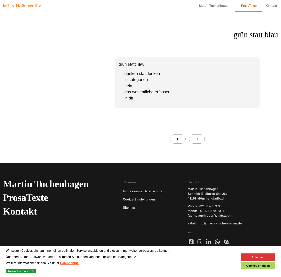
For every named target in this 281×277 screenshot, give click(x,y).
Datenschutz (69, 263)
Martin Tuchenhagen (214, 5)
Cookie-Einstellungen (139, 199)
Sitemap (129, 207)
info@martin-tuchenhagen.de (220, 223)
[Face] (191, 243)
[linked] (208, 242)
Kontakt (271, 5)
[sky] (226, 242)
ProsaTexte (249, 5)
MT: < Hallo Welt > (22, 6)
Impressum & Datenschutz (142, 191)
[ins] (199, 242)
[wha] (217, 242)
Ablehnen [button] (258, 257)
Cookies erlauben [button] (258, 265)
